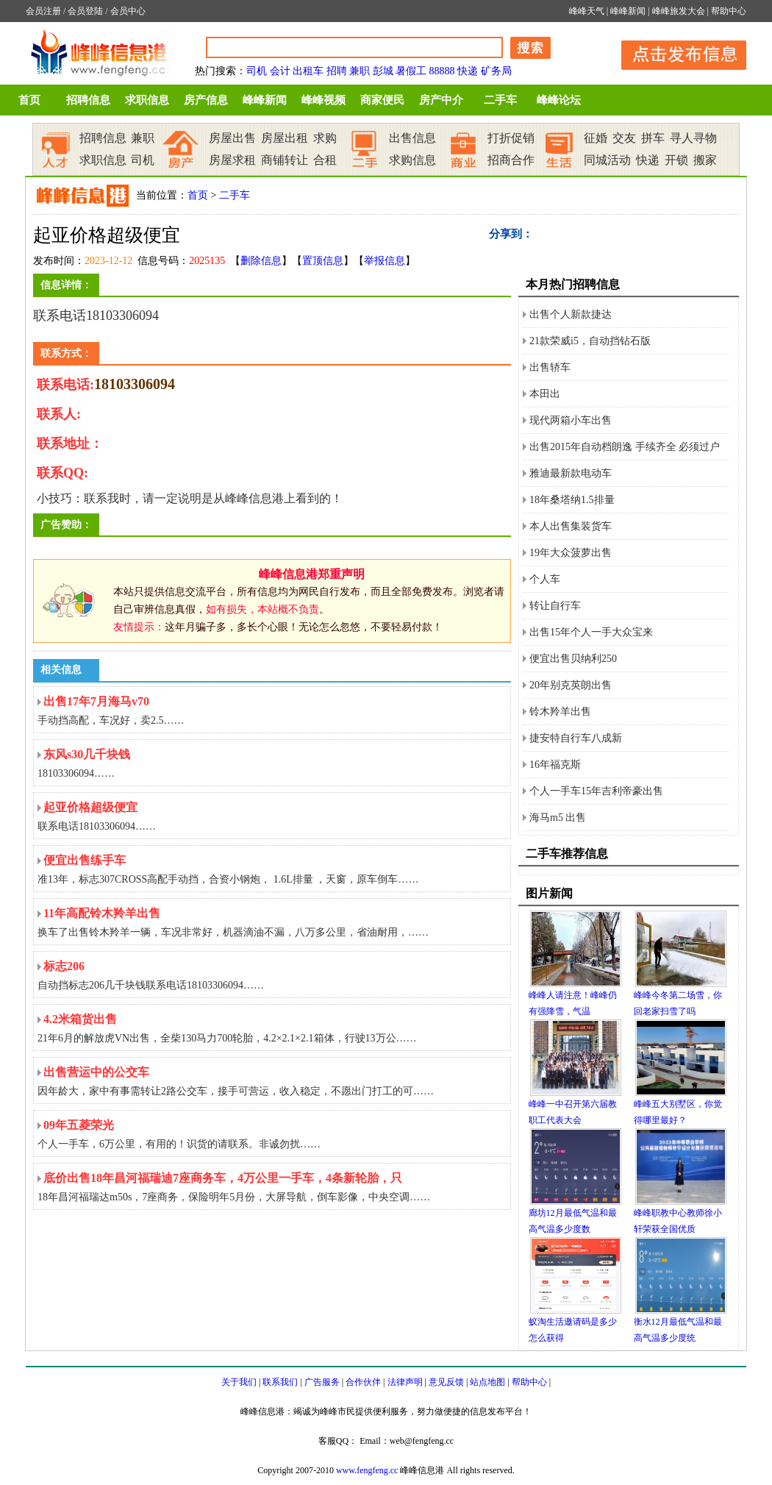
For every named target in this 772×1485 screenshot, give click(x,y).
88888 (442, 70)
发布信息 (676, 52)
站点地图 (487, 1382)
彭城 (383, 70)
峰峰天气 (586, 11)
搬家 (705, 160)
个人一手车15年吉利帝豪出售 (596, 791)
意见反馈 (446, 1382)
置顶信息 (322, 260)
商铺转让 (284, 160)
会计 (280, 70)
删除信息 (261, 260)
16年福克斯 (555, 764)
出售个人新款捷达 (570, 314)
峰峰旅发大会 (678, 11)
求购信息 (412, 160)
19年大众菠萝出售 (570, 552)
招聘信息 (88, 100)
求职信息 (147, 100)
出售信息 (412, 138)
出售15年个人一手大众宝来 (591, 632)
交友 (624, 138)
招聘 (336, 70)
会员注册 (43, 11)
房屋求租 (232, 160)
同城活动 (607, 160)
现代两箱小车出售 (570, 420)
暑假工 (411, 70)
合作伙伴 (363, 1382)
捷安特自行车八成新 (575, 738)
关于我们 (239, 1382)
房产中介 (441, 100)
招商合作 (511, 160)
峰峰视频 (323, 100)
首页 (29, 100)
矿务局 (496, 70)
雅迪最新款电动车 (570, 473)
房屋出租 (284, 138)
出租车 (308, 70)
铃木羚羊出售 (560, 711)
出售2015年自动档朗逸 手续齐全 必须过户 (624, 446)
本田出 (544, 393)
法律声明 (405, 1382)
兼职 (359, 70)
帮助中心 (728, 11)
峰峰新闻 (628, 11)
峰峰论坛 (559, 100)
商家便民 (382, 100)
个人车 (544, 579)
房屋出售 (232, 138)
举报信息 (384, 260)
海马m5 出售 (557, 817)
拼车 (653, 138)
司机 (256, 70)
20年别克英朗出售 (570, 685)
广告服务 (322, 1382)
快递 (467, 70)
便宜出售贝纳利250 (573, 658)
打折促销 (511, 138)
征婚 (595, 138)
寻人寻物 (693, 138)
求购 (325, 138)
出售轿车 (550, 367)
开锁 (676, 160)
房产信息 (206, 100)
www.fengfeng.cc (367, 1470)
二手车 (500, 100)
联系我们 (280, 1382)
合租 (325, 160)
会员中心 (128, 11)
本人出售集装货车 (570, 526)
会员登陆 (85, 11)
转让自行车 (555, 605)
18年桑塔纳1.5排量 (572, 499)
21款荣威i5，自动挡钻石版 (590, 340)
